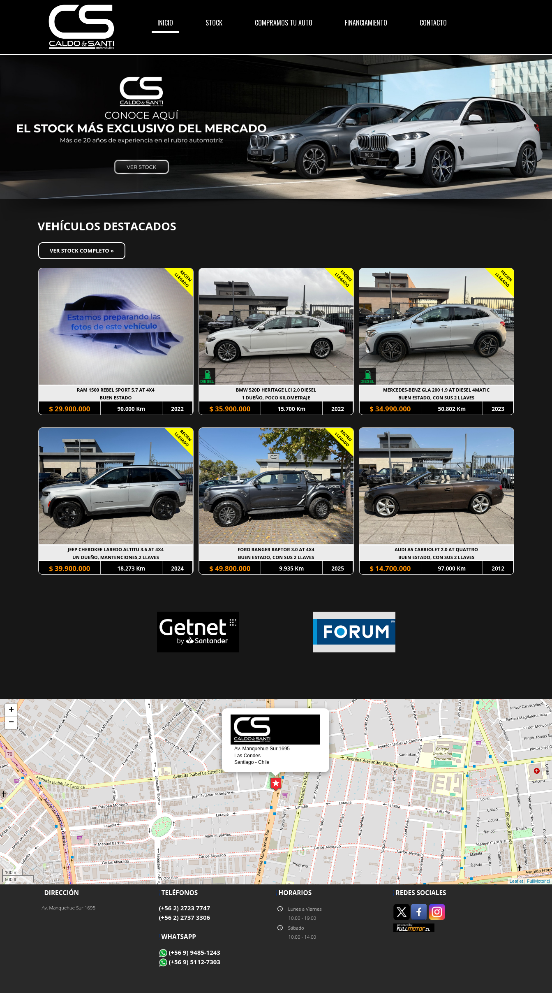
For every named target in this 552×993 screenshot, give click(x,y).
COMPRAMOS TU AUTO (283, 23)
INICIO (165, 23)
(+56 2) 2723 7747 (184, 908)
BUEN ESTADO (115, 397)
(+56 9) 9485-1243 (189, 952)
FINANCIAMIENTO (366, 23)
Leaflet (516, 881)
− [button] (11, 723)
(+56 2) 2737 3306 (184, 917)
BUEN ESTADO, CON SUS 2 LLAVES (436, 397)
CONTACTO (433, 23)
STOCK (214, 23)
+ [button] (11, 710)
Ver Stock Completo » (82, 250)
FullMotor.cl (538, 881)
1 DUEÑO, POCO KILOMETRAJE (276, 397)
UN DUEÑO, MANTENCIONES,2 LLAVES (115, 557)
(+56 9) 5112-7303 (189, 962)
